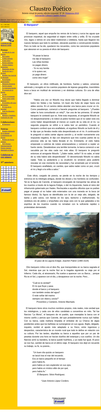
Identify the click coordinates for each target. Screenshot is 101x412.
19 (9, 181)
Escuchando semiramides (5, 81)
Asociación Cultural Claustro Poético (50, 15)
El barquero (6, 124)
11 (14, 174)
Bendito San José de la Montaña (8, 76)
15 (3, 178)
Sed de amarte (7, 86)
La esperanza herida (9, 88)
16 (9, 178)
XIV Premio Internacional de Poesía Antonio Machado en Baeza (7, 147)
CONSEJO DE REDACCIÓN (6, 44)
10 (9, 174)
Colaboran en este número (7, 156)
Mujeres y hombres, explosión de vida (8, 116)
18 (3, 181)
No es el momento (8, 96)
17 (14, 178)
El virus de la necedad (6, 108)
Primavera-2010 (72, 13)
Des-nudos (6, 56)
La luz (4, 94)
